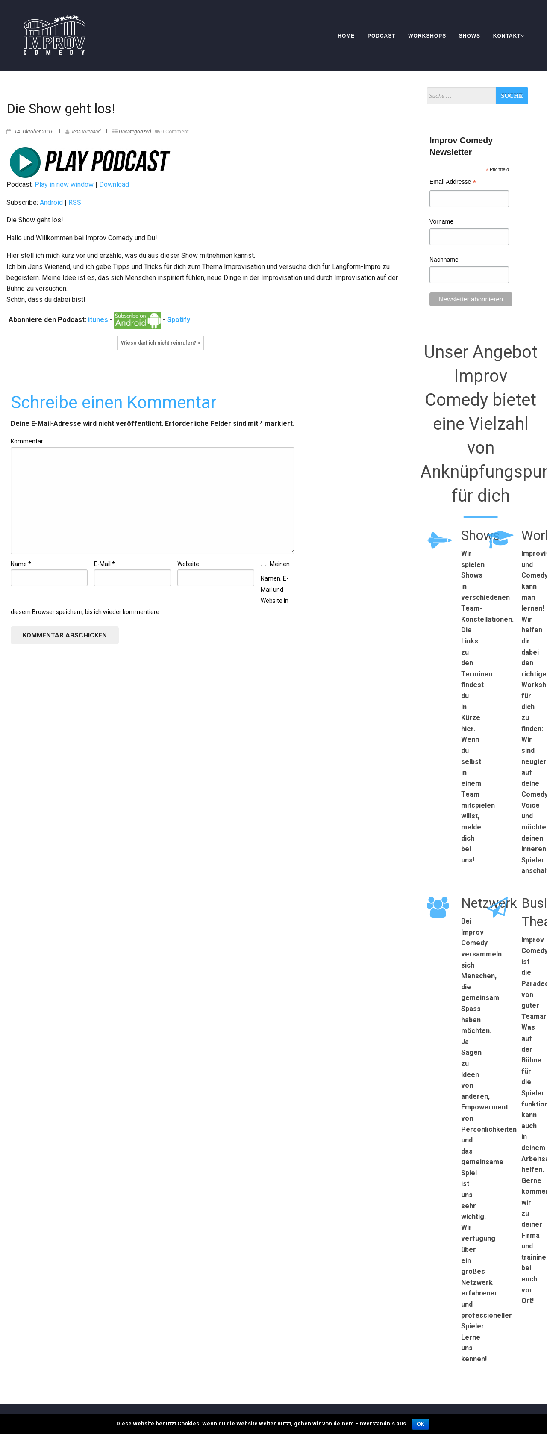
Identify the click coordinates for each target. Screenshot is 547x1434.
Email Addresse (452, 183)
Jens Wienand (86, 132)
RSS (74, 202)
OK (420, 1424)
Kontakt (509, 36)
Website (188, 564)
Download (114, 184)
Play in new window (64, 184)
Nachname (444, 259)
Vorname (441, 221)
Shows (469, 36)
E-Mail (104, 564)
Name (21, 564)
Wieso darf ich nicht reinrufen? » (160, 343)
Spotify (178, 320)
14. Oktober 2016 (34, 132)
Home (346, 36)
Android (51, 202)
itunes (98, 320)
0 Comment (175, 132)
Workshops (427, 36)
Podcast (382, 36)
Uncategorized (135, 132)
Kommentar (27, 441)
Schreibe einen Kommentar (114, 402)
